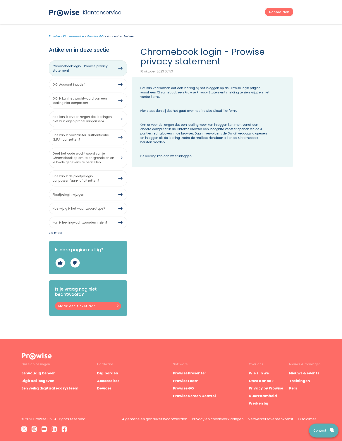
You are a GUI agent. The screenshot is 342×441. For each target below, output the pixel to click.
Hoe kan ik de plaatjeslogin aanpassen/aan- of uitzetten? (76, 178)
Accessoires (108, 380)
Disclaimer (307, 419)
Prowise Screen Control (194, 395)
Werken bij (258, 403)
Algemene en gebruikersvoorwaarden (154, 419)
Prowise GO (95, 36)
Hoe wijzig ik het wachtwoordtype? (79, 208)
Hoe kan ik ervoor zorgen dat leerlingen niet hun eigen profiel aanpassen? (82, 119)
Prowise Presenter (189, 373)
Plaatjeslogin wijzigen (68, 194)
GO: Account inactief (69, 84)
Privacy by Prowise (266, 388)
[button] (279, 12)
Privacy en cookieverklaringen (218, 419)
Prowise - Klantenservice (66, 36)
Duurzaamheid (263, 395)
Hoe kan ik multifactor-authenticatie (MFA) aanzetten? (81, 137)
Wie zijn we (259, 373)
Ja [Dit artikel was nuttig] (60, 262)
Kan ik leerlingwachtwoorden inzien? (80, 222)
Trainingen (299, 380)
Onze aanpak (261, 380)
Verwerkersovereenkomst (271, 419)
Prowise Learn (186, 380)
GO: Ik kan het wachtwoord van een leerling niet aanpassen (80, 100)
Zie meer (55, 233)
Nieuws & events (304, 373)
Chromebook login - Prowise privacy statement (80, 68)
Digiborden (107, 373)
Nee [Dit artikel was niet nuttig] (75, 262)
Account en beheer (120, 36)
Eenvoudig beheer (38, 373)
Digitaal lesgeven (37, 380)
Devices (104, 388)
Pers (293, 388)
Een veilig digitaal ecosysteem (49, 388)
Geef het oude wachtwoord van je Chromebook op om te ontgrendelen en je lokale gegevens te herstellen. (83, 157)
